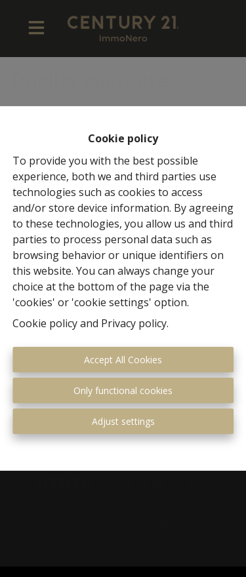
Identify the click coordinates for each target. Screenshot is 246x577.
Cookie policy (44, 323)
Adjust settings (123, 421)
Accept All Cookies (123, 359)
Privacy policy (134, 323)
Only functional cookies (123, 390)
